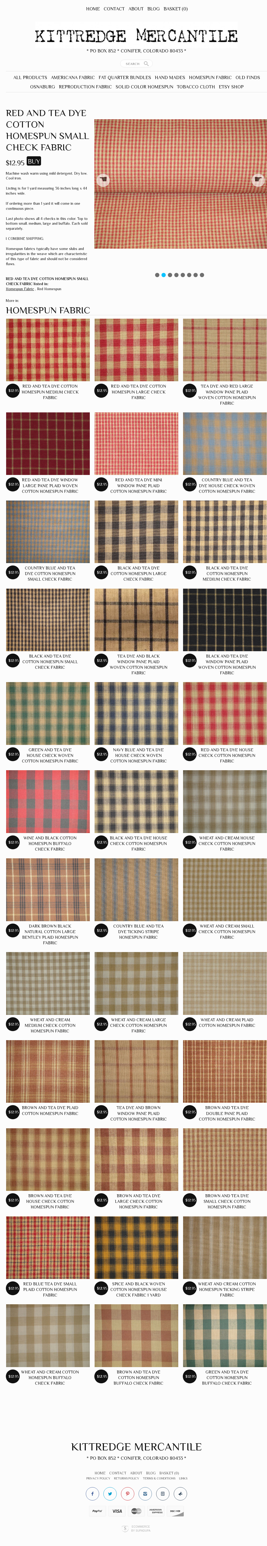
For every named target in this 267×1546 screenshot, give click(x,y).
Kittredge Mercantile (136, 1446)
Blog (153, 8)
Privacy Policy (98, 1478)
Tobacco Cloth (196, 86)
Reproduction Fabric (85, 86)
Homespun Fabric (210, 77)
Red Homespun (49, 289)
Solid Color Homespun (144, 86)
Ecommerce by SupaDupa (140, 1528)
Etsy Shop (231, 86)
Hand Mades (170, 77)
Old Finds (248, 77)
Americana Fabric (73, 77)
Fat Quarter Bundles (125, 77)
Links (183, 1478)
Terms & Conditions (159, 1478)
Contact (114, 8)
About (136, 8)
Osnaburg (42, 86)
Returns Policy (126, 1478)
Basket (176, 8)
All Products (30, 77)
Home (93, 8)
